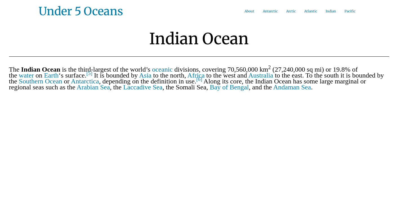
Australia (260, 75)
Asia (145, 75)
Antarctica (85, 81)
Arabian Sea (93, 87)
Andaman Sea (292, 87)
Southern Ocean (40, 81)
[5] (89, 73)
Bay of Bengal (229, 87)
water (26, 75)
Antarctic (270, 11)
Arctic (291, 11)
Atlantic (310, 11)
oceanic (162, 69)
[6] (199, 79)
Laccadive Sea (142, 87)
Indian (331, 11)
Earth (51, 75)
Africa (195, 75)
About (249, 11)
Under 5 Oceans (81, 11)
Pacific (349, 11)
